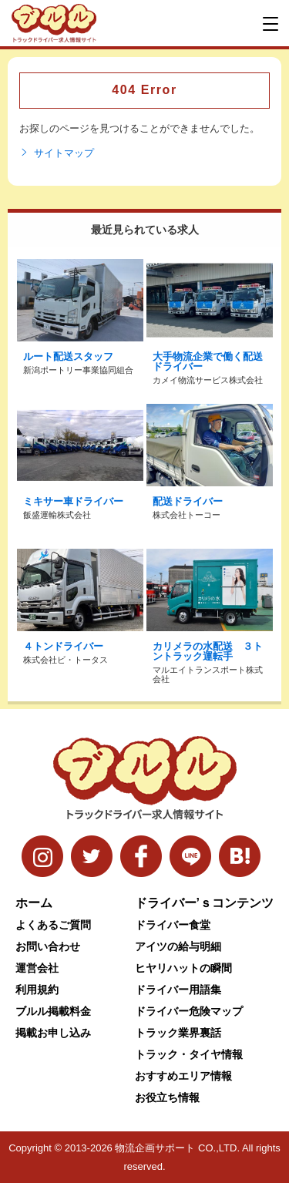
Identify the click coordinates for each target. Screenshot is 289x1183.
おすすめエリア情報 (183, 1076)
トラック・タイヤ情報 (189, 1054)
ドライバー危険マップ (189, 1011)
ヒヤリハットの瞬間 (183, 968)
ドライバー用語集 (178, 989)
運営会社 (37, 968)
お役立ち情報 (167, 1097)
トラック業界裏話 (178, 1033)
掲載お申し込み (53, 1033)
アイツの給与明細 (178, 946)
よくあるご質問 (53, 925)
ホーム (33, 902)
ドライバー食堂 (172, 925)
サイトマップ (56, 153)
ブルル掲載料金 (53, 1011)
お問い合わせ (47, 946)
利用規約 (37, 989)
